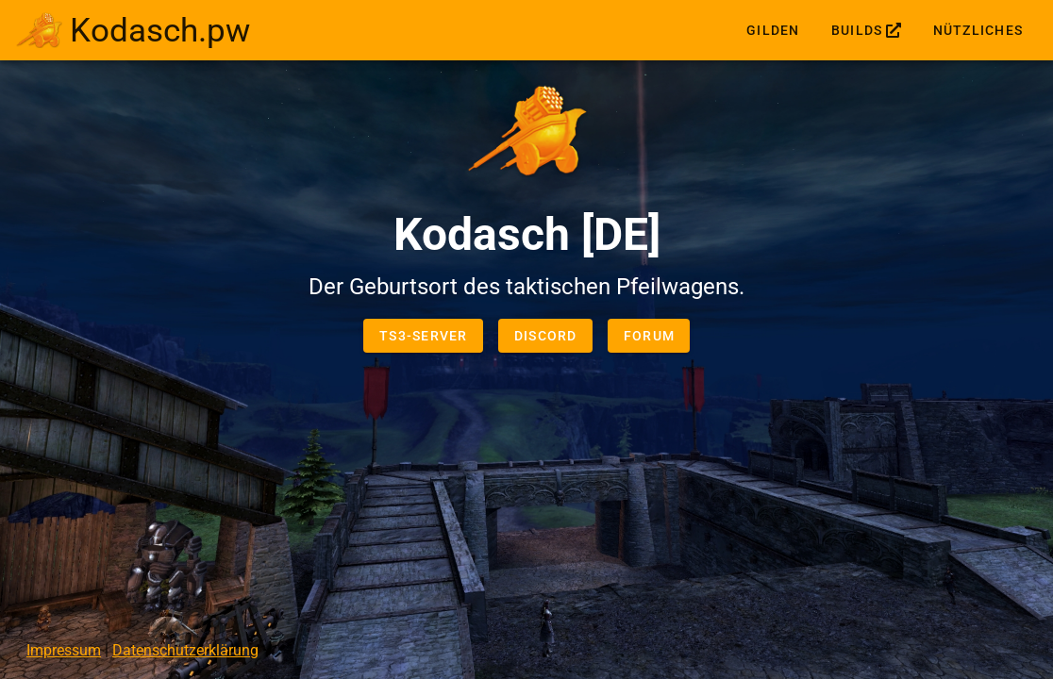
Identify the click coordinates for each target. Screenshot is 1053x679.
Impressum (63, 650)
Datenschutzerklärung (185, 650)
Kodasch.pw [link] (160, 30)
